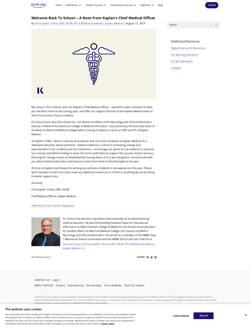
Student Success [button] (96, 5)
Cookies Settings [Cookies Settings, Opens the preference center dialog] (181, 315)
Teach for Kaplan (134, 285)
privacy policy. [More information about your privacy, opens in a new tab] (108, 323)
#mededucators (41, 257)
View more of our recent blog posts (52, 205)
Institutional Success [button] (124, 5)
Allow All (204, 315)
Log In (56, 280)
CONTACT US (42, 280)
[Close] (245, 315)
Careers (60, 285)
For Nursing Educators (184, 55)
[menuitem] (59, 5)
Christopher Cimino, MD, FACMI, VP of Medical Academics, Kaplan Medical (79, 23)
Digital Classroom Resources (188, 48)
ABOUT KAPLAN (43, 285)
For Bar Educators (182, 61)
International (75, 285)
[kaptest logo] (39, 5)
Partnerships (94, 285)
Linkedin (176, 68)
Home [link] (59, 5)
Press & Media (112, 285)
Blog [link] (160, 5)
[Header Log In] (211, 5)
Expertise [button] (147, 5)
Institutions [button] (74, 5)
